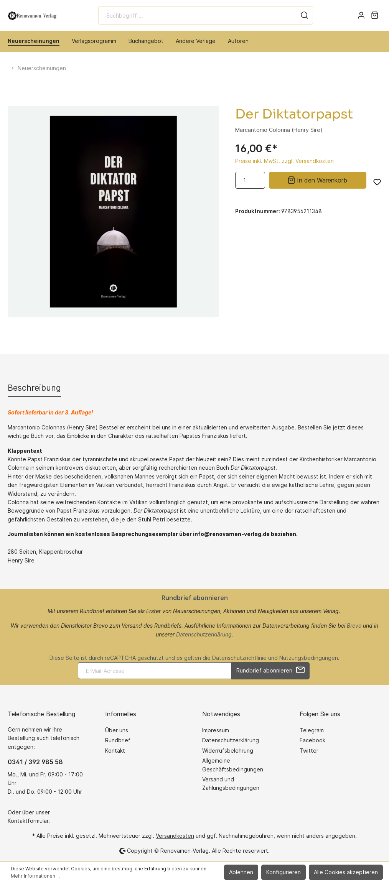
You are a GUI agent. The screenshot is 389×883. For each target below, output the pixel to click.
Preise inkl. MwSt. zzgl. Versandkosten (284, 161)
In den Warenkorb (317, 179)
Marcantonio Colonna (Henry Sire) (279, 130)
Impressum (215, 730)
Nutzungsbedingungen (308, 657)
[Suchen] (304, 15)
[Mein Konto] (361, 15)
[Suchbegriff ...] (197, 15)
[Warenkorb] (374, 15)
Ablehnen (241, 872)
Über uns (116, 730)
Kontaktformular (28, 820)
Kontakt (115, 750)
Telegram (312, 730)
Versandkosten (175, 835)
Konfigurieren (283, 872)
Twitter (309, 750)
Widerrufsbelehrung (227, 750)
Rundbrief (117, 740)
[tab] (34, 387)
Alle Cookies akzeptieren (346, 872)
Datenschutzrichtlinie (239, 657)
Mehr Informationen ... (35, 876)
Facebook (312, 740)
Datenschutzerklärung (204, 634)
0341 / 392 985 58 (35, 762)
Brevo (354, 625)
